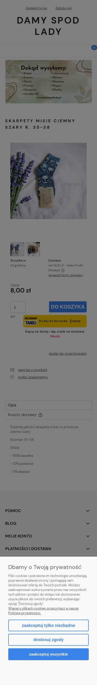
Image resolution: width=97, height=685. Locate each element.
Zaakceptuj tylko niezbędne (48, 625)
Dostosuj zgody (48, 639)
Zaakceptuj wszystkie (48, 654)
